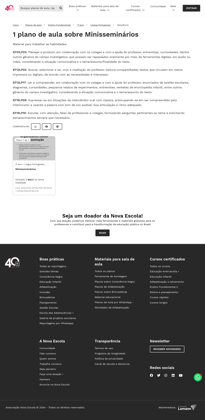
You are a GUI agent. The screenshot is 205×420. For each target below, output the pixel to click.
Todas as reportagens (53, 266)
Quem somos (48, 358)
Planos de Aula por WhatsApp (114, 302)
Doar (102, 232)
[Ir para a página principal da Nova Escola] (10, 10)
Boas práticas (77, 8)
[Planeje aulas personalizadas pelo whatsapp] (198, 377)
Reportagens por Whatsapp (57, 323)
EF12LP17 (19, 82)
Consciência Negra (51, 276)
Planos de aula (33, 25)
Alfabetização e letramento (167, 281)
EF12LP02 (19, 69)
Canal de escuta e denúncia (112, 363)
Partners (45, 379)
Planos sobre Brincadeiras (111, 291)
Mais (173, 8)
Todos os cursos (160, 266)
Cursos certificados (135, 8)
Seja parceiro (48, 369)
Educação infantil (50, 281)
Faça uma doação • (51, 374)
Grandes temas (49, 271)
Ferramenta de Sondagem (111, 276)
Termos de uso (104, 348)
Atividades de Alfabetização (112, 307)
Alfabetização (48, 286)
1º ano (80, 25)
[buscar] (60, 8)
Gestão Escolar (49, 307)
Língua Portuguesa (100, 25)
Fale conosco (48, 353)
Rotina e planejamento (164, 292)
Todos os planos (105, 271)
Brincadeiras (47, 297)
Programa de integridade (110, 353)
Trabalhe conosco (51, 363)
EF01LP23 (19, 52)
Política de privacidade (109, 358)
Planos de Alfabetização (110, 286)
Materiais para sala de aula (105, 8)
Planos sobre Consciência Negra (115, 281)
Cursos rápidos (159, 297)
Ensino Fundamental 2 (164, 286)
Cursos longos (159, 302)
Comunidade (158, 6)
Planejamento (48, 302)
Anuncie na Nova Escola (55, 384)
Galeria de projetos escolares (58, 318)
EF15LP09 (19, 100)
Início (16, 25)
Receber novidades (167, 349)
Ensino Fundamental (59, 25)
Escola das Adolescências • (57, 312)
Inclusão (45, 292)
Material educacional (108, 297)
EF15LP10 (19, 113)
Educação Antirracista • (164, 271)
